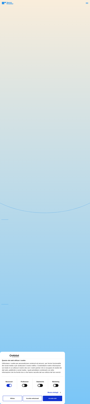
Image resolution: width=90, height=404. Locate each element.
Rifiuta (12, 398)
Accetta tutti (52, 398)
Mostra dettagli (53, 392)
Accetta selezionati (32, 398)
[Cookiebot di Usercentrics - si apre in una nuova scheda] (11, 356)
